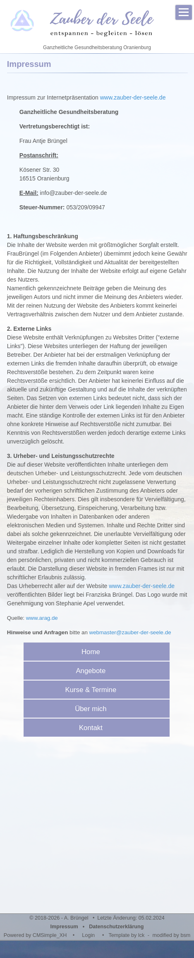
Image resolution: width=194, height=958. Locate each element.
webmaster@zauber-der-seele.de (130, 632)
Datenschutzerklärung (116, 927)
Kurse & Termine (93, 690)
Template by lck (127, 935)
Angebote (93, 671)
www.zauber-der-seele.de (133, 97)
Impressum (64, 927)
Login (88, 935)
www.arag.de (42, 618)
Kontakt (94, 728)
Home (93, 652)
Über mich (93, 709)
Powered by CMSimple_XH (35, 935)
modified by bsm (172, 935)
